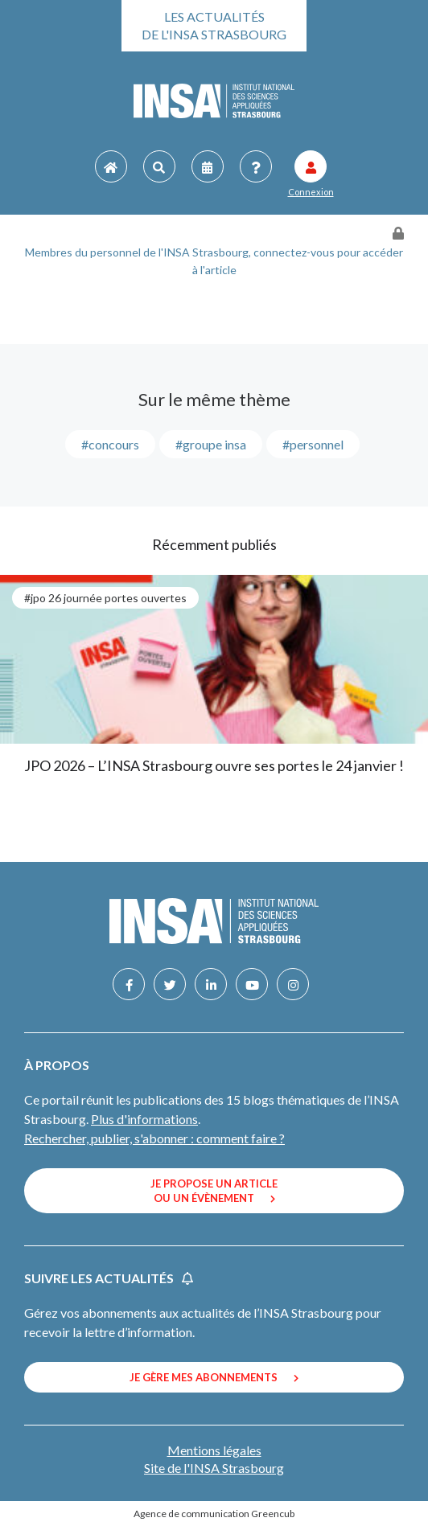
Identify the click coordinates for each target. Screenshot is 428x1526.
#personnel (313, 444)
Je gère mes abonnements (214, 1377)
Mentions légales (214, 1450)
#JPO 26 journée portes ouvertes (105, 598)
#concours (110, 444)
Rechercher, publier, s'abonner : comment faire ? (154, 1138)
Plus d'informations (144, 1118)
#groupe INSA (210, 444)
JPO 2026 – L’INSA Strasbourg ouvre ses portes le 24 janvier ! (214, 765)
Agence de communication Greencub (214, 1514)
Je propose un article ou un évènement (214, 1190)
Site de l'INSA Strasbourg (214, 1467)
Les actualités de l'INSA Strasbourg (214, 25)
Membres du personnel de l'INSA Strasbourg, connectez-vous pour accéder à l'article (214, 261)
